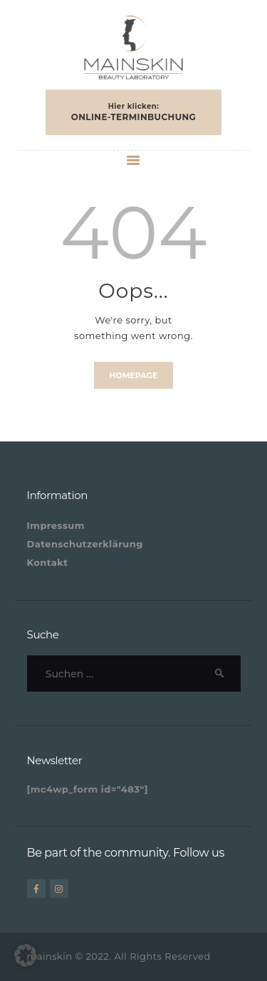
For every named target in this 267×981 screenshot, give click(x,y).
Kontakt (47, 562)
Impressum (56, 525)
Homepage (134, 375)
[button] (25, 955)
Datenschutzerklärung (85, 544)
